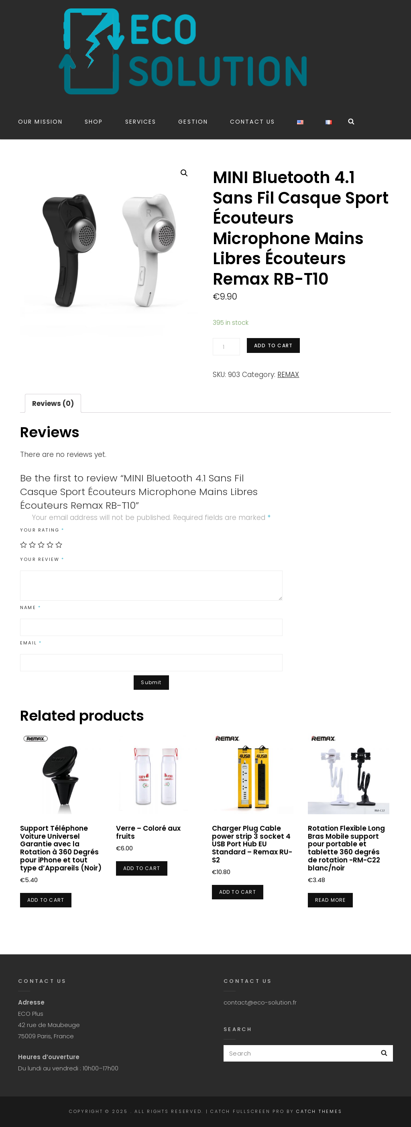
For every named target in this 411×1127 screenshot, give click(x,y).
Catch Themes (319, 1111)
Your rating (42, 530)
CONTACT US (252, 122)
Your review (42, 559)
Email (31, 643)
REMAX (288, 374)
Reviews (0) (53, 403)
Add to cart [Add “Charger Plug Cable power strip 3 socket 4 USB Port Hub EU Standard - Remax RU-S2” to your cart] (237, 892)
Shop (94, 122)
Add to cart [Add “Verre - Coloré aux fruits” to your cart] (141, 868)
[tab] (53, 403)
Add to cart (273, 345)
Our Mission (40, 122)
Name (30, 607)
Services (141, 122)
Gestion (193, 122)
